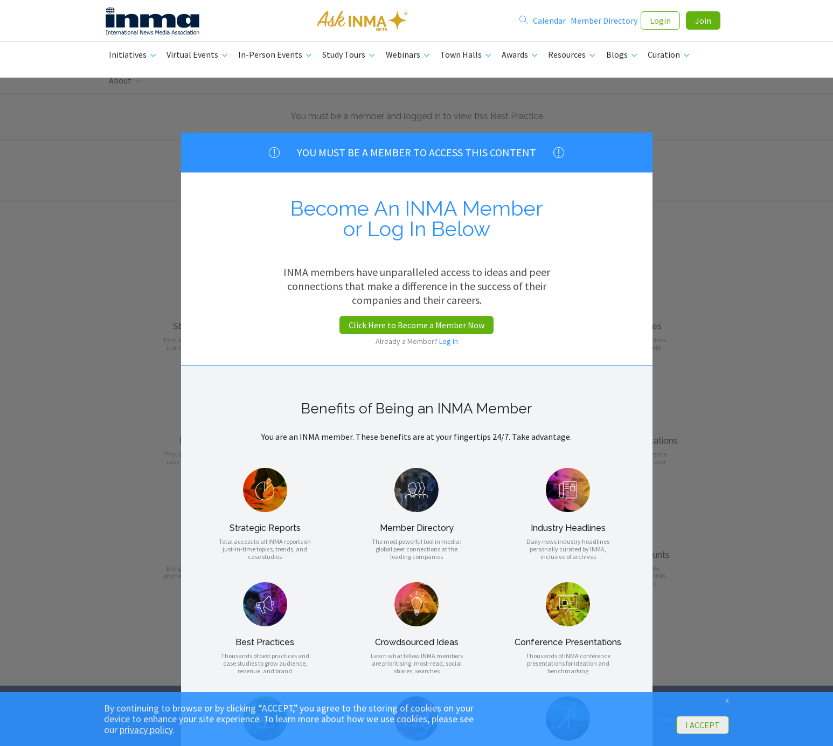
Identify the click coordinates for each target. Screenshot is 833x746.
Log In (448, 341)
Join (703, 22)
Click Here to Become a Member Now (416, 325)
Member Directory (604, 22)
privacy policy (146, 730)
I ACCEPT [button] (702, 725)
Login (660, 22)
